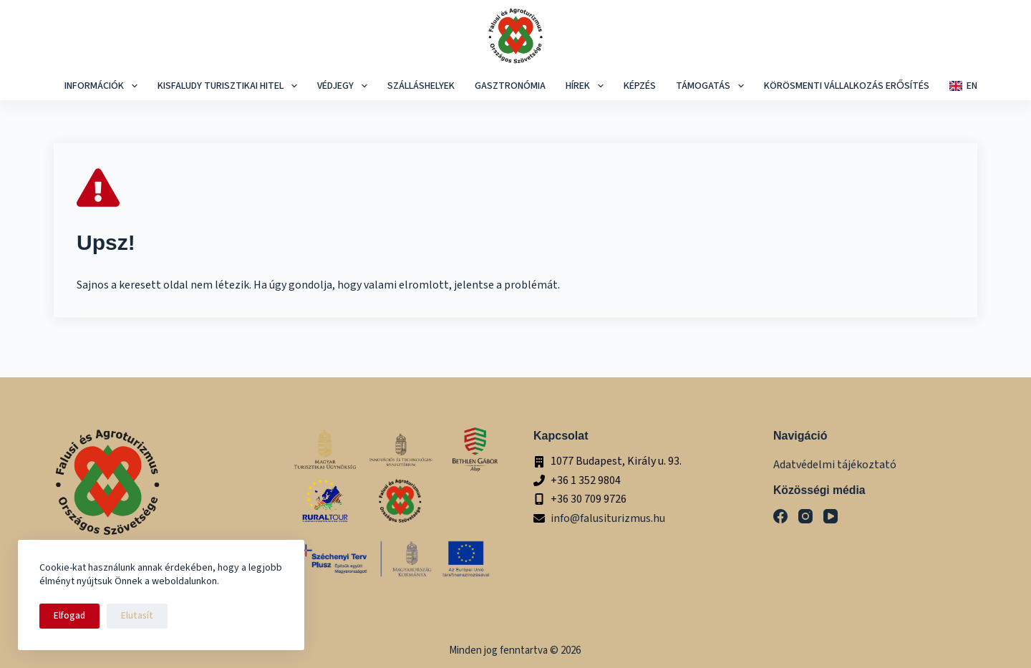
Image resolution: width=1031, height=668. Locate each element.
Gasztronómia (510, 86)
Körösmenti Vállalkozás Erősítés (846, 86)
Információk (102, 86)
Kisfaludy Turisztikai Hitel (229, 86)
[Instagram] (805, 516)
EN (963, 86)
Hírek (586, 86)
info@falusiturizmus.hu (608, 518)
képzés (640, 86)
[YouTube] (830, 516)
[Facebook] (780, 516)
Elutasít (137, 615)
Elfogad (69, 615)
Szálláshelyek (421, 86)
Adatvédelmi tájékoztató (834, 465)
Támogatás (711, 86)
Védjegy (344, 86)
